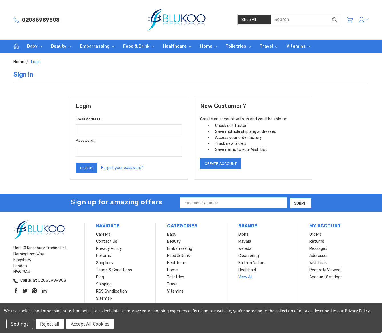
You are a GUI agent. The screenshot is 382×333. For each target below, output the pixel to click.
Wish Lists (318, 262)
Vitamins (298, 46)
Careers (103, 233)
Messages (318, 248)
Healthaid (247, 269)
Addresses (318, 255)
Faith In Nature (252, 262)
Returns (103, 255)
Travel (269, 46)
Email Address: (88, 119)
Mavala (244, 241)
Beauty (61, 46)
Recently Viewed (324, 269)
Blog (100, 276)
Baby (34, 46)
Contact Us (106, 241)
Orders (315, 233)
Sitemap (104, 297)
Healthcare (177, 46)
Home (208, 46)
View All (245, 276)
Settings (20, 324)
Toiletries (238, 46)
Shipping (104, 283)
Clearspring (248, 255)
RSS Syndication (111, 290)
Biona (243, 233)
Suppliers (104, 262)
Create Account (221, 163)
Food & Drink (138, 46)
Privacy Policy (109, 248)
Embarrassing (97, 46)
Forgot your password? (122, 167)
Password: (85, 140)
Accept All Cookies (90, 324)
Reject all (49, 324)
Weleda (244, 248)
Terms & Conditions (114, 269)
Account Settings (325, 276)
